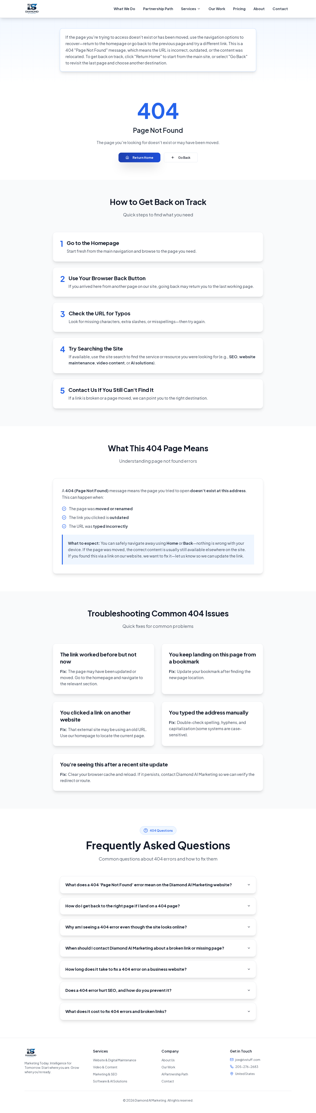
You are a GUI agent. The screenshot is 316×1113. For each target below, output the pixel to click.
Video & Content (105, 1067)
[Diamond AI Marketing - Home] (32, 9)
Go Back (180, 157)
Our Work (168, 1067)
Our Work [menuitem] (216, 8)
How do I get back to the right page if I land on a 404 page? (158, 905)
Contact (168, 1081)
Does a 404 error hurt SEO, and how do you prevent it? (158, 990)
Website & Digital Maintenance (114, 1060)
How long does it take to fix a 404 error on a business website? (158, 969)
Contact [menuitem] (280, 8)
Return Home (139, 157)
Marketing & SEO (105, 1074)
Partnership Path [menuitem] (158, 8)
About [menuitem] (259, 8)
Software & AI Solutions (110, 1081)
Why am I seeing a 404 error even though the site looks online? (158, 926)
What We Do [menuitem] (124, 8)
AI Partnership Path (175, 1074)
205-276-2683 (246, 1067)
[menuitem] (191, 8)
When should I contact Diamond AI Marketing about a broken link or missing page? (158, 947)
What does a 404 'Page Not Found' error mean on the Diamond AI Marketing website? (158, 884)
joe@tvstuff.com (247, 1060)
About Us (168, 1060)
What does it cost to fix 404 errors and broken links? (158, 1011)
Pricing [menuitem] (239, 8)
